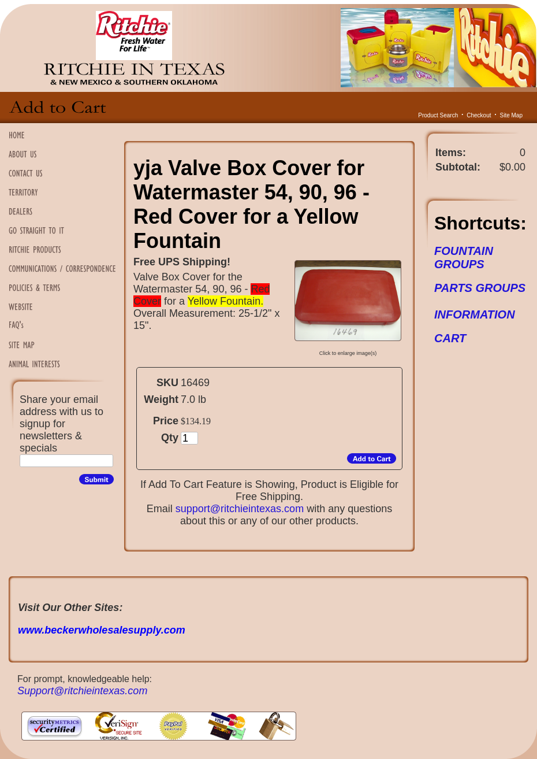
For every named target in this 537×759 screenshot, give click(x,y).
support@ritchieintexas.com (240, 508)
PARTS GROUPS (479, 288)
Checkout (479, 115)
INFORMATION (474, 314)
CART (450, 338)
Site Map (511, 115)
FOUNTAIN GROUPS (463, 258)
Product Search (438, 115)
